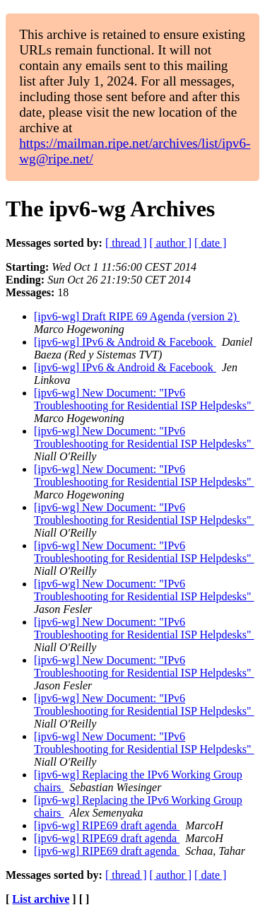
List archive (40, 899)
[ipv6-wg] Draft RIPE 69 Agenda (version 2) (137, 316)
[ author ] (171, 243)
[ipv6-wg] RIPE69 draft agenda (106, 825)
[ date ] (210, 243)
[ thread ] (126, 243)
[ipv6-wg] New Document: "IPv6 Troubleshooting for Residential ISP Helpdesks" (144, 399)
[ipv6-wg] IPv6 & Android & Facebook (125, 342)
